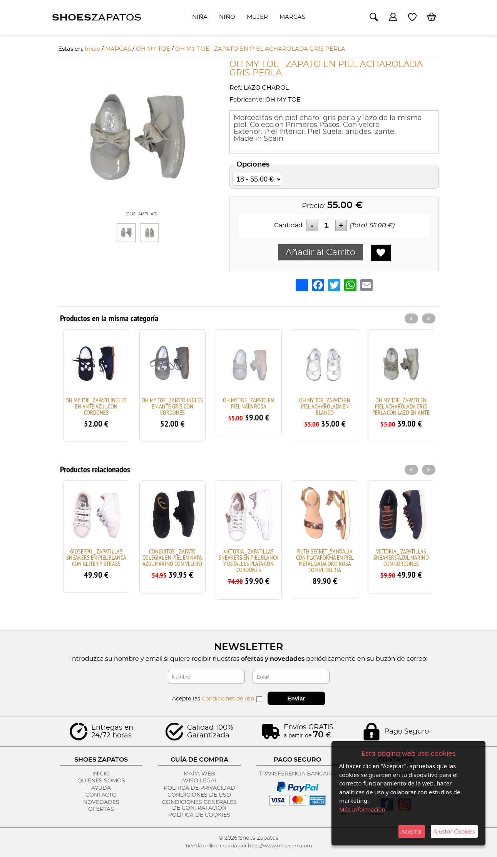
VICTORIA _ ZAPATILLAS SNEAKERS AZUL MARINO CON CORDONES (401, 557)
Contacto (101, 795)
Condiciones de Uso (199, 795)
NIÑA (200, 17)
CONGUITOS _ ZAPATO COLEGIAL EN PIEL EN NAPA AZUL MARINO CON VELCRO (172, 557)
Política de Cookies (199, 815)
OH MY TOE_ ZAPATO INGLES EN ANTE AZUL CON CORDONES (96, 406)
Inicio (101, 774)
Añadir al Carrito (320, 252)
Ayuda (101, 788)
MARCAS (292, 17)
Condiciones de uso (228, 699)
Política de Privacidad (199, 788)
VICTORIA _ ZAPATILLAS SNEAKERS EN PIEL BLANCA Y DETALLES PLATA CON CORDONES (249, 560)
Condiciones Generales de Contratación (199, 805)
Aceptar (411, 831)
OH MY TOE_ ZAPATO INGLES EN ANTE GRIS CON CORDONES (172, 406)
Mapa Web (199, 774)
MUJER (257, 17)
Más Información (362, 809)
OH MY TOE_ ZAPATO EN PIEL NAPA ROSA (248, 403)
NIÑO (227, 17)
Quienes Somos (101, 781)
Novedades (101, 802)
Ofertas (101, 809)
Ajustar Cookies (454, 831)
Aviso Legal (199, 781)
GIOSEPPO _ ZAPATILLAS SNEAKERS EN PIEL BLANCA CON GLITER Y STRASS (96, 557)
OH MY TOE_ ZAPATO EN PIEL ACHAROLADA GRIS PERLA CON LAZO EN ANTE (401, 406)
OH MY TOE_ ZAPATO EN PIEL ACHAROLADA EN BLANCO (324, 406)
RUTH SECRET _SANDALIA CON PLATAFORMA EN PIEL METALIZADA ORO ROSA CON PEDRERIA (325, 560)
